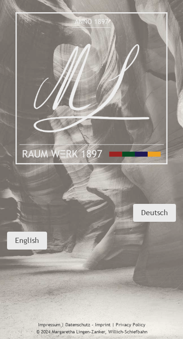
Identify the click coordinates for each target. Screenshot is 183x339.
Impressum (49, 324)
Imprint (103, 324)
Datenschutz (77, 324)
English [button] (27, 240)
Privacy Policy (130, 324)
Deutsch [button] (154, 212)
